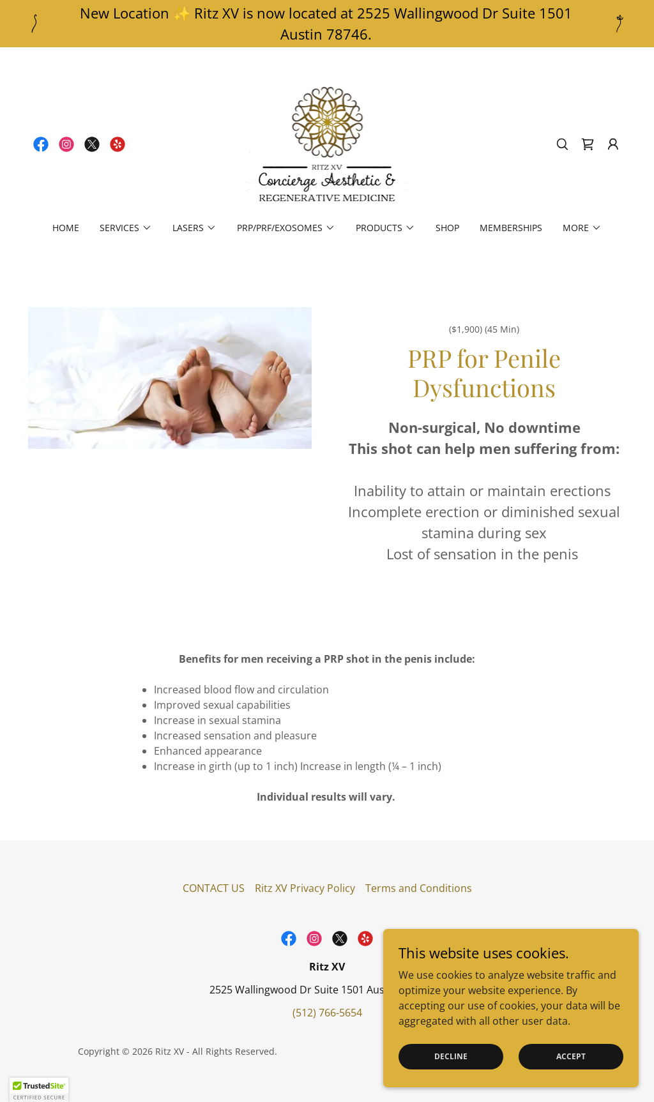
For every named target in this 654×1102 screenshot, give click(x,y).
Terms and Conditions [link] (418, 888)
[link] (41, 144)
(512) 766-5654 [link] (327, 1013)
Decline (451, 1056)
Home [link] (65, 228)
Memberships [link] (511, 228)
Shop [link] (447, 228)
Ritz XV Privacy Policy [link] (305, 888)
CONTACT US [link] (214, 888)
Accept (571, 1056)
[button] (613, 144)
